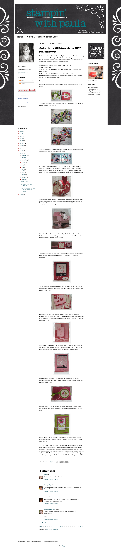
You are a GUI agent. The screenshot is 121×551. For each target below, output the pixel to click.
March (23, 174)
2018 (21, 133)
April (23, 172)
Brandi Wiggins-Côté (49, 509)
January (24, 179)
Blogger (64, 546)
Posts (21, 80)
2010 (21, 150)
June (23, 167)
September (24, 160)
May (23, 170)
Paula (46, 461)
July (23, 165)
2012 (21, 146)
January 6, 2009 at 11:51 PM (51, 519)
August (24, 162)
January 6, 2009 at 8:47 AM (51, 503)
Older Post (80, 526)
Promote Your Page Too (24, 102)
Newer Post (43, 526)
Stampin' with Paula (23, 98)
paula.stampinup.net (23, 72)
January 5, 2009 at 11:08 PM (51, 491)
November (24, 155)
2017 (21, 136)
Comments (22, 83)
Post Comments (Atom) (52, 529)
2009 (21, 153)
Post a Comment (46, 522)
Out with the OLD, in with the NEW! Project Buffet (28, 189)
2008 (21, 194)
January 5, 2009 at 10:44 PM (51, 479)
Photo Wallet (24, 181)
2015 (21, 138)
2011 (21, 148)
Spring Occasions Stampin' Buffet (42, 37)
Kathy (45, 497)
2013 (21, 143)
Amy (45, 474)
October (24, 157)
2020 (21, 131)
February (24, 177)
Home (20, 37)
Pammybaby (47, 485)
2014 (21, 141)
